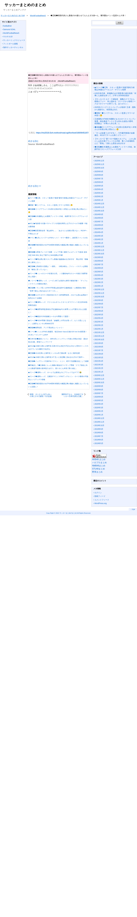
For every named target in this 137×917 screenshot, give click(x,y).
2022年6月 (98, 311)
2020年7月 (98, 393)
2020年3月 (98, 408)
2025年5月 (98, 186)
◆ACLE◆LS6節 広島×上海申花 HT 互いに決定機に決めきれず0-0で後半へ (56, 357)
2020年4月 (98, 404)
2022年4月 (98, 318)
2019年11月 (99, 422)
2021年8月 (98, 347)
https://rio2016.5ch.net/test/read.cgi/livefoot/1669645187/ (62, 133)
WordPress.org (100, 503)
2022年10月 (99, 297)
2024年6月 (98, 225)
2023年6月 (98, 268)
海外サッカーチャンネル (13, 47)
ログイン (98, 493)
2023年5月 (98, 272)
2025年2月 (98, 196)
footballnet (7, 26)
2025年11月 (99, 164)
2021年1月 (98, 372)
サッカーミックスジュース (14, 40)
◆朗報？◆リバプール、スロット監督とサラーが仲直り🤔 (50, 205)
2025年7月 (98, 179)
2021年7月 (98, 350)
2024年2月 (98, 239)
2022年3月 (98, 322)
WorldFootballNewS (11, 33)
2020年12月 (99, 375)
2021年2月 (98, 368)
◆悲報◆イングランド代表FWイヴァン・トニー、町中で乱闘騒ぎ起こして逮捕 (58, 361)
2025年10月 (99, 168)
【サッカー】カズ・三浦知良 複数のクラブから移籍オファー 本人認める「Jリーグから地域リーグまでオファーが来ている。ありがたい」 (115, 101)
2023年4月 (98, 275)
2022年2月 (98, 325)
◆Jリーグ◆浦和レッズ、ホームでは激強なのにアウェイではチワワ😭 (55, 372)
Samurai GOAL (9, 29)
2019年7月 (98, 436)
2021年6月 (98, 354)
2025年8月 (98, 175)
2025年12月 (99, 161)
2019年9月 (98, 429)
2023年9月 (98, 257)
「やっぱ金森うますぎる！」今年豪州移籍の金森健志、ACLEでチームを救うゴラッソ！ (114, 134)
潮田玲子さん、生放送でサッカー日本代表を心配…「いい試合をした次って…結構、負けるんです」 (72, 395)
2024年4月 (98, 232)
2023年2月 (98, 282)
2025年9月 (98, 171)
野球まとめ (97, 472)
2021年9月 (98, 343)
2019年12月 (99, 418)
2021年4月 (98, 361)
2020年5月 (98, 400)
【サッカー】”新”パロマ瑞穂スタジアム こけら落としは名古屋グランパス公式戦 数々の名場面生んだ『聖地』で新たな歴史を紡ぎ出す (115, 141)
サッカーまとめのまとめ (25, 5)
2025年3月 (98, 193)
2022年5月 (98, 315)
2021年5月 (98, 357)
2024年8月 (98, 218)
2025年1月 (98, 200)
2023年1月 (98, 286)
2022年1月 (98, 329)
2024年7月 (98, 222)
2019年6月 (98, 440)
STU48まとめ (98, 469)
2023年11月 (99, 250)
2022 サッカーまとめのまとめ (66, 513)
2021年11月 (99, 336)
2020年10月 (99, 382)
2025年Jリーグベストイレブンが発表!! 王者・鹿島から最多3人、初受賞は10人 (115, 108)
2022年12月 (99, 289)
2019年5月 (98, 443)
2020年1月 (98, 415)
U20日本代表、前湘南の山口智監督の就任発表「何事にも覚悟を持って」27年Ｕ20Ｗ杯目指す (115, 94)
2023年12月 (99, 246)
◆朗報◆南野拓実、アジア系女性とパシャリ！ (46, 328)
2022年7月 (98, 307)
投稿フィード (99, 496)
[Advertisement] (57, 44)
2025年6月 (98, 182)
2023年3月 (98, 279)
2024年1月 (98, 243)
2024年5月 (98, 229)
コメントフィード (101, 500)
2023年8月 (98, 261)
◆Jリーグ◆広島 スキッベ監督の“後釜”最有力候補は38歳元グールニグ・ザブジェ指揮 (114, 88)
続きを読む (33, 141)
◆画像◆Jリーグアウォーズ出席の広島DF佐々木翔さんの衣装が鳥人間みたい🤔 (115, 128)
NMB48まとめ (98, 466)
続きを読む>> (34, 186)
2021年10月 (99, 339)
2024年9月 (98, 214)
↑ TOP (133, 509)
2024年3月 (98, 236)
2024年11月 (99, 207)
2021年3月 (98, 365)
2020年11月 (99, 379)
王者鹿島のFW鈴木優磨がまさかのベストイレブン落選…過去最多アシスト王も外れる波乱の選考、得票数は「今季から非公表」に (115, 121)
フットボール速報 (10, 44)
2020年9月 (98, 386)
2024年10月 (99, 211)
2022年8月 (98, 304)
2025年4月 (98, 189)
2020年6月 (98, 397)
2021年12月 (99, 332)
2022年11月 (99, 293)
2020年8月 (98, 390)
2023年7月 (98, 264)
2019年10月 (99, 425)
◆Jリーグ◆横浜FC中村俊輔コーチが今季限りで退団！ (49, 316)
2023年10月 (99, 254)
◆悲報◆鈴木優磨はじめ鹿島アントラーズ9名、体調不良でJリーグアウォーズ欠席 (115, 148)
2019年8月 (98, 433)
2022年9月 (98, 300)
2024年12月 (99, 204)
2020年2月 (98, 411)
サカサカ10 (8, 37)
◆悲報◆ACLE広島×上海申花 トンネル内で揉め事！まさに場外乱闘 (54, 353)
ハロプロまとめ (99, 462)
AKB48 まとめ (98, 459)
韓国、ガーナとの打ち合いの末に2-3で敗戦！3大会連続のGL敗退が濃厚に (41, 395)
